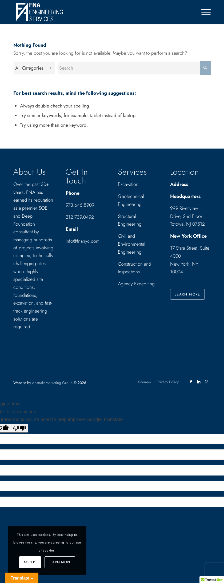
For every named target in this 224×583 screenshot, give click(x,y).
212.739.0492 (80, 217)
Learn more (60, 562)
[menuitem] (203, 12)
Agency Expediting (137, 283)
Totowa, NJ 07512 (187, 224)
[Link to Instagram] (207, 382)
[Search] (134, 68)
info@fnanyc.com (82, 241)
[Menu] (203, 12)
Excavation (128, 184)
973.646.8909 (80, 205)
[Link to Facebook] (191, 382)
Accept (30, 562)
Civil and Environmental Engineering (131, 244)
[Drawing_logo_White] (39, 12)
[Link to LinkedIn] (199, 382)
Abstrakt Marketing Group (52, 382)
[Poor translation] (19, 428)
